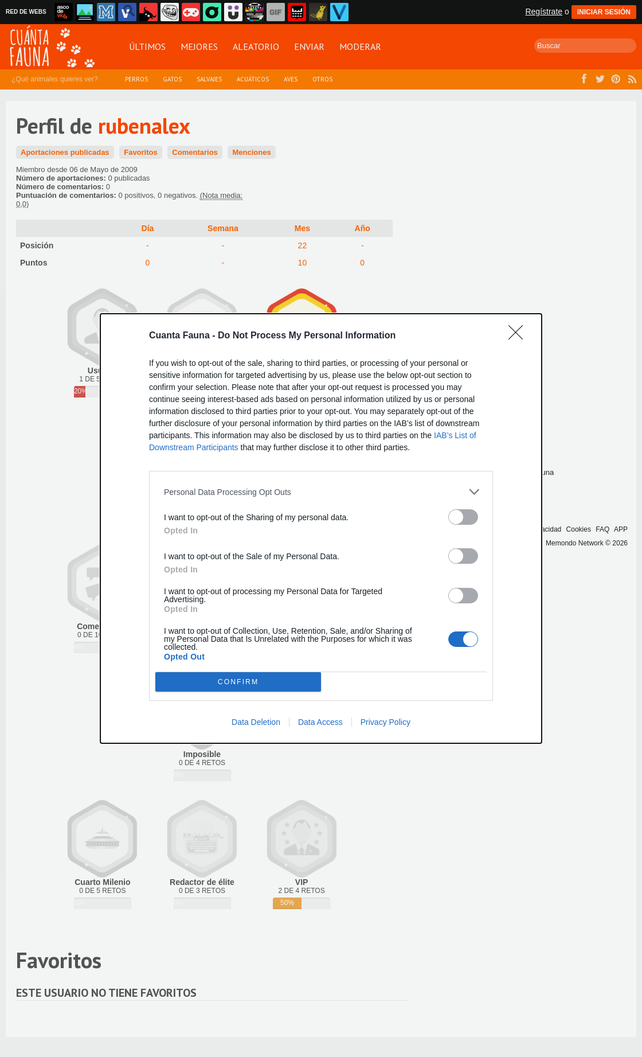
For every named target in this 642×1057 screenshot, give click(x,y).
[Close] (519, 336)
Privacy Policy (385, 722)
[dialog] (321, 528)
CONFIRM (238, 682)
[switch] (463, 517)
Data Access (320, 722)
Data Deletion (256, 722)
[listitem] (321, 492)
